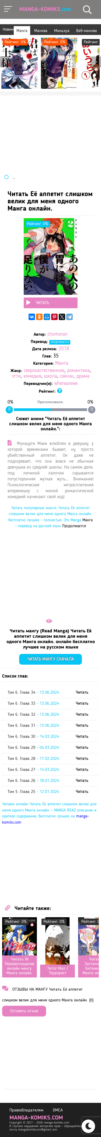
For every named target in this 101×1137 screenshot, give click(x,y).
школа (50, 376)
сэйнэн (67, 376)
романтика (78, 370)
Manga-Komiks (45, 9)
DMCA (58, 1110)
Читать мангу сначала (50, 659)
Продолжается (60, 342)
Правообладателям (26, 1110)
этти (16, 376)
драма (82, 376)
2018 (63, 349)
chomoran (57, 334)
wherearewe (66, 383)
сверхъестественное (44, 370)
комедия (32, 376)
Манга (61, 363)
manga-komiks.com (36, 1118)
